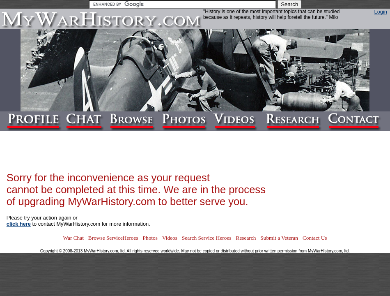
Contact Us (315, 238)
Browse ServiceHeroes (113, 238)
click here (19, 224)
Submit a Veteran (279, 238)
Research (246, 238)
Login (380, 12)
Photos (150, 238)
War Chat (73, 238)
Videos (169, 238)
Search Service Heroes (207, 238)
